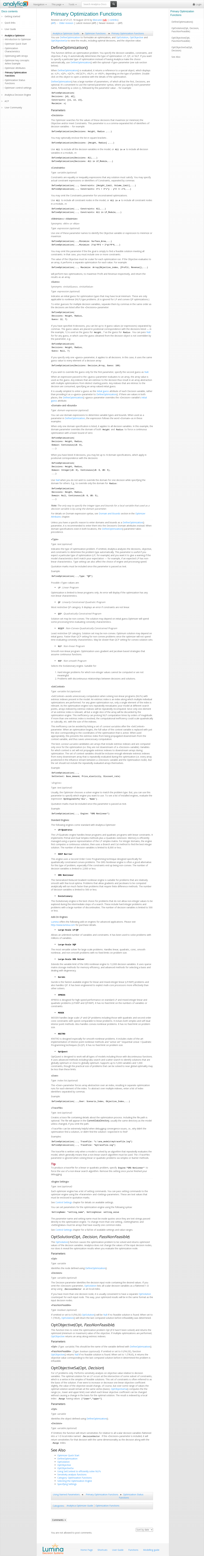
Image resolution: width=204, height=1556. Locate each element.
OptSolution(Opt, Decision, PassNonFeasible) (185, 30)
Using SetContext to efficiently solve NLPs (79, 1471)
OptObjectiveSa (59, 40)
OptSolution (122, 37)
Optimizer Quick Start (68, 1455)
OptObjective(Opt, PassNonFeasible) (180, 39)
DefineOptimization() (182, 21)
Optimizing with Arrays (16, 55)
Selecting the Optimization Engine (74, 1480)
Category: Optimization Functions (74, 1477)
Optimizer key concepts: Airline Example (17, 62)
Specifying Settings (67, 1484)
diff (53, 23)
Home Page (86, 1549)
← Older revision (64, 23)
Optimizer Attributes (15, 67)
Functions (133, 1549)
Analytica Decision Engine (18, 94)
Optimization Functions (107, 1505)
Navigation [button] (40, 4)
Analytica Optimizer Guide (66, 33)
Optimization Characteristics (12, 50)
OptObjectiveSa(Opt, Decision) (182, 49)
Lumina (55, 921)
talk (105, 19)
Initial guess (103, 391)
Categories (58, 1505)
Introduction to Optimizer (18, 39)
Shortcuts (102, 1549)
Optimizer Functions (95, 33)
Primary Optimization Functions (127, 33)
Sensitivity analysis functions (72, 1474)
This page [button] (57, 4)
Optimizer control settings (18, 87)
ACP (7, 101)
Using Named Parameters (66, 1494)
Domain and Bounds (109, 513)
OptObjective (136, 37)
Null (148, 332)
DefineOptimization (70, 37)
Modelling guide (151, 1549)
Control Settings (63, 1202)
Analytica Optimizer (15, 35)
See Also (175, 56)
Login (197, 4)
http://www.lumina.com (63, 924)
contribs (113, 19)
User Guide (10, 29)
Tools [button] (73, 4)
